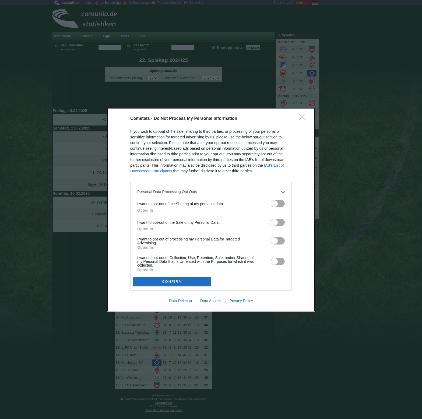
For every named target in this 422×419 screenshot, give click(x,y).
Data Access (210, 301)
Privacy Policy (241, 301)
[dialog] (211, 209)
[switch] (278, 203)
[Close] (304, 119)
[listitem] (211, 192)
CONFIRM (172, 282)
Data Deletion (180, 301)
